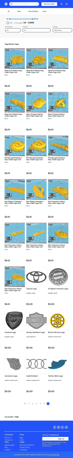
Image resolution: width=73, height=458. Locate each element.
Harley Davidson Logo (35, 333)
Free (18, 11)
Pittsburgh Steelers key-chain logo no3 (13, 159)
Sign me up (61, 439)
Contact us (9, 440)
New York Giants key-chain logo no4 (14, 71)
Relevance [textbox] (58, 30)
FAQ (6, 447)
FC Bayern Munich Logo (58, 289)
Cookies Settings (53, 455)
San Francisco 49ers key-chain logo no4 (13, 246)
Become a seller (49, 4)
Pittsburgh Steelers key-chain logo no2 (34, 159)
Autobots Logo (11, 376)
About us (8, 438)
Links (21, 440)
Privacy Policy (25, 447)
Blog (21, 438)
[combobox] (13, 30)
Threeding (12, 424)
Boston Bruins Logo (56, 333)
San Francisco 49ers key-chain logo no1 (13, 290)
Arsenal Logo (10, 333)
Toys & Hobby (33, 11)
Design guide (9, 445)
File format (8, 27)
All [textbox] (8, 30)
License (25, 27)
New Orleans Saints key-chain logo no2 (34, 115)
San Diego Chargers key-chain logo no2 (13, 202)
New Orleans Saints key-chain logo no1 (56, 115)
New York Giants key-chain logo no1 (14, 115)
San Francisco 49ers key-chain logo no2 (56, 246)
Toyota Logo (31, 289)
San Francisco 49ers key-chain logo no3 (34, 246)
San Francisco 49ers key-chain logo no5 (56, 202)
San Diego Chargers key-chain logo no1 (34, 202)
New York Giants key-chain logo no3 (35, 71)
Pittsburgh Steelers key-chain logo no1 (56, 159)
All (9, 11)
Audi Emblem (32, 376)
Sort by (55, 27)
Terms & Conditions (27, 445)
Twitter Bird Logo (55, 376)
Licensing (23, 450)
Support (8, 450)
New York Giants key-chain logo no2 (57, 71)
